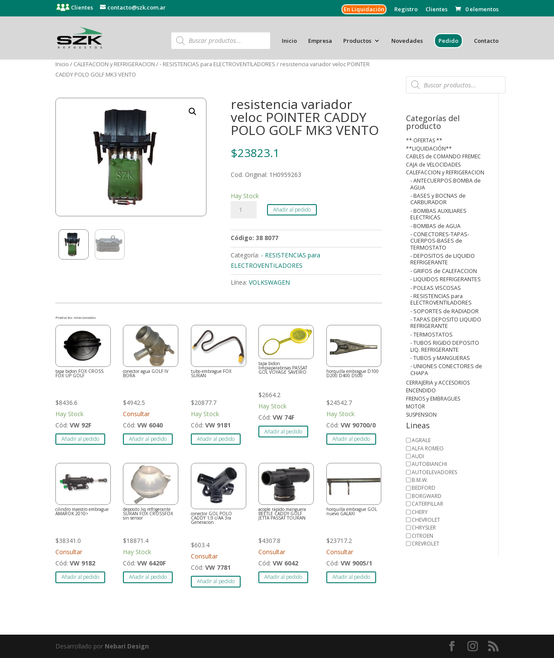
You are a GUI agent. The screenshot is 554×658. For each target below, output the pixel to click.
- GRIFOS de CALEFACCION (443, 271)
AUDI (418, 456)
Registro (406, 9)
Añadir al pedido (292, 209)
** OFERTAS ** (424, 140)
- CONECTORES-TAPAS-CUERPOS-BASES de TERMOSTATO (439, 241)
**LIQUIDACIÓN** (429, 148)
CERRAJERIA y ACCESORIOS (438, 382)
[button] (192, 111)
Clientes (81, 7)
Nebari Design (127, 646)
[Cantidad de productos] (244, 209)
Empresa (320, 41)
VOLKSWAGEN (269, 282)
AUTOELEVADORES (434, 472)
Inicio (289, 41)
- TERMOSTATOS (431, 334)
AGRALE (421, 440)
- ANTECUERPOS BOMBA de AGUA (445, 184)
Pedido (448, 41)
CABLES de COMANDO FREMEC (443, 156)
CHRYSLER (424, 527)
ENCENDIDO (421, 390)
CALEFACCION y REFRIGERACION (114, 64)
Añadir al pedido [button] (80, 439)
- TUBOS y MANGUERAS (440, 358)
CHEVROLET (426, 520)
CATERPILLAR (427, 504)
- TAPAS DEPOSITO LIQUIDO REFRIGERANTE (445, 323)
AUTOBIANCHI (429, 464)
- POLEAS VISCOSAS (435, 288)
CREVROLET (425, 543)
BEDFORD (423, 488)
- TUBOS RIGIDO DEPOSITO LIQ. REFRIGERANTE (444, 346)
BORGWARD (426, 496)
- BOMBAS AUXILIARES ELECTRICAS (438, 214)
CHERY (420, 512)
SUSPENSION (421, 414)
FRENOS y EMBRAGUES (433, 398)
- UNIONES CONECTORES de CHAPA (446, 369)
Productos (357, 41)
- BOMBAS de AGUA (435, 226)
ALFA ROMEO (428, 448)
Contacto (486, 41)
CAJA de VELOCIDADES (433, 164)
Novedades (407, 41)
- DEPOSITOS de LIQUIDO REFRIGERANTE (442, 259)
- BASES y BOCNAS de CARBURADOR (438, 199)
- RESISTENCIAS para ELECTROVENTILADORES (217, 64)
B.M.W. (420, 480)
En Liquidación (364, 9)
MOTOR (415, 406)
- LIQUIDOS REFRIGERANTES (445, 279)
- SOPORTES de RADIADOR (444, 311)
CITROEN (422, 536)
